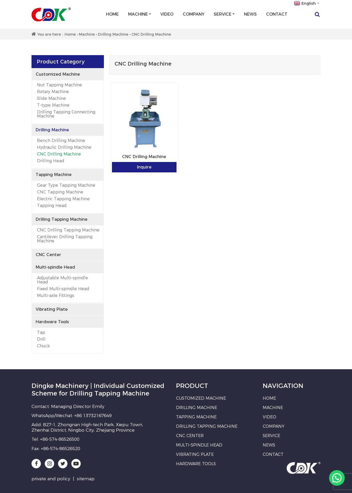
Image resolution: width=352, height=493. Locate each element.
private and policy (51, 478)
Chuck (43, 345)
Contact (276, 14)
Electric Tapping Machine (63, 198)
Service (222, 14)
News (250, 14)
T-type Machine (53, 105)
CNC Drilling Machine (59, 154)
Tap (41, 332)
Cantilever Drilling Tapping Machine (64, 238)
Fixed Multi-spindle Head (63, 288)
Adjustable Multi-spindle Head (62, 279)
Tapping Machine (54, 174)
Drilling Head (50, 160)
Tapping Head (52, 205)
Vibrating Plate (52, 309)
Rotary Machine (53, 91)
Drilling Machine (113, 34)
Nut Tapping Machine (59, 84)
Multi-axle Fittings (55, 295)
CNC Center (48, 254)
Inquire (144, 167)
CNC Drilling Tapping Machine (68, 230)
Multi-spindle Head (55, 267)
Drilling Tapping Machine (61, 219)
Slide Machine (51, 98)
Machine (138, 14)
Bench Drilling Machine (61, 140)
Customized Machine (58, 74)
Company (193, 14)
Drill (41, 339)
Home (112, 14)
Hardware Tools (52, 321)
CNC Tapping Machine (60, 192)
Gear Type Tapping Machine (66, 185)
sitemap (86, 478)
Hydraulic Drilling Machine (64, 147)
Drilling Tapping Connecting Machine (66, 114)
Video (166, 14)
